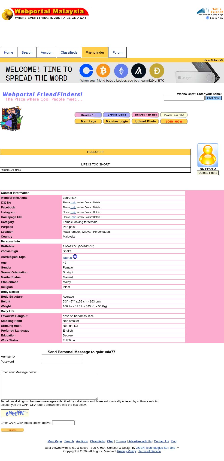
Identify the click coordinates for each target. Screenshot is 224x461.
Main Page (55, 446)
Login (73, 202)
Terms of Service (149, 456)
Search (27, 52)
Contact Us (161, 446)
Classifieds (69, 52)
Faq (173, 446)
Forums (121, 446)
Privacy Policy (126, 456)
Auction (46, 52)
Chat (110, 446)
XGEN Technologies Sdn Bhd (155, 452)
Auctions (82, 446)
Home (8, 52)
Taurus (70, 258)
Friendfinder (95, 52)
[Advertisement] (112, 34)
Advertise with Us (139, 446)
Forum (117, 52)
